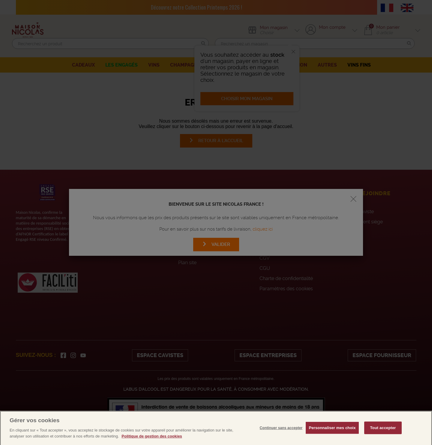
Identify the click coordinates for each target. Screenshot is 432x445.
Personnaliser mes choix (332, 432)
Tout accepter (383, 432)
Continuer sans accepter (281, 432)
